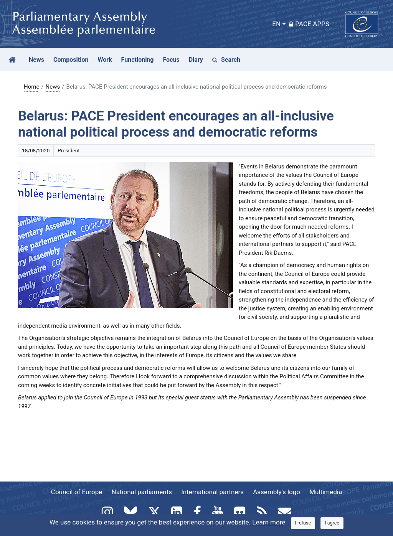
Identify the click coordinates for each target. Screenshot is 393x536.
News (53, 86)
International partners (212, 492)
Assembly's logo (276, 492)
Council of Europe (76, 492)
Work (104, 59)
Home (31, 86)
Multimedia (325, 492)
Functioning (137, 59)
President (68, 150)
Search (226, 59)
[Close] (303, 523)
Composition (71, 59)
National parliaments (142, 492)
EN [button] (276, 24)
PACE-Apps (309, 24)
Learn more (268, 522)
